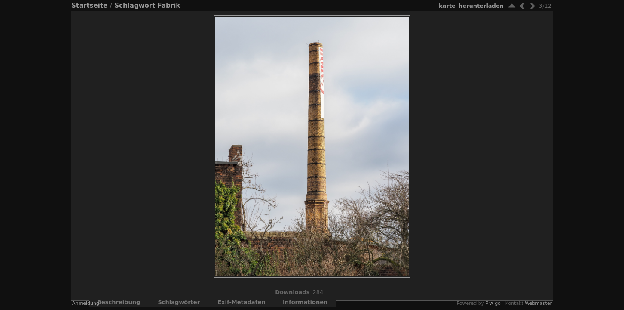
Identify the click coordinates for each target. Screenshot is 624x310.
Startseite (89, 5)
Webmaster (538, 303)
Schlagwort (134, 5)
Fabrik (169, 5)
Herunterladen (481, 6)
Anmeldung (85, 303)
